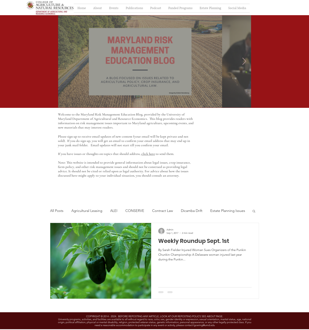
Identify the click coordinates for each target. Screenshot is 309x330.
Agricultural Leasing (86, 211)
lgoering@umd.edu (204, 325)
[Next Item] (244, 61)
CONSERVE (134, 211)
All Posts (56, 211)
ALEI (113, 211)
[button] (254, 211)
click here (148, 154)
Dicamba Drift (191, 211)
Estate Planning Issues (227, 211)
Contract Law (162, 211)
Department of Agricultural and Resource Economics (109, 119)
